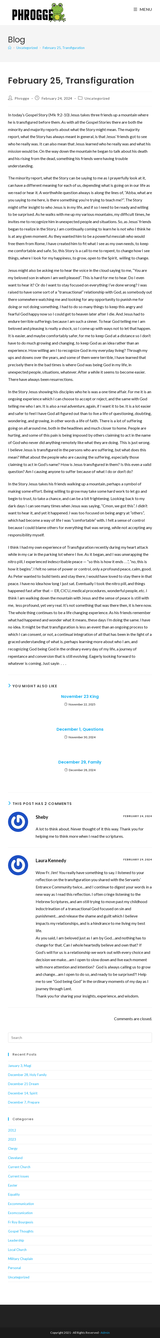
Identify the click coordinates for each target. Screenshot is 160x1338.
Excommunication (21, 1204)
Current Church (19, 1167)
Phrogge (22, 98)
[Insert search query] (80, 1038)
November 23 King (80, 696)
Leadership (16, 1240)
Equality (14, 1194)
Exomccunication (20, 1213)
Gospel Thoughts (20, 1231)
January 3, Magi (19, 1066)
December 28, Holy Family (27, 1075)
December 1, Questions (80, 729)
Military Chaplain (20, 1259)
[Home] (9, 48)
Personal (14, 1268)
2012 (12, 1130)
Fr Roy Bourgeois (20, 1222)
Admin (105, 1332)
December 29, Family (79, 762)
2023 (12, 1139)
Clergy (13, 1148)
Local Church (17, 1250)
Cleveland (15, 1158)
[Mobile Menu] (143, 9)
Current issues (18, 1176)
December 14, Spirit (22, 1093)
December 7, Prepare (23, 1102)
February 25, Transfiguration (64, 48)
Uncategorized (97, 98)
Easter (12, 1185)
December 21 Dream (23, 1084)
